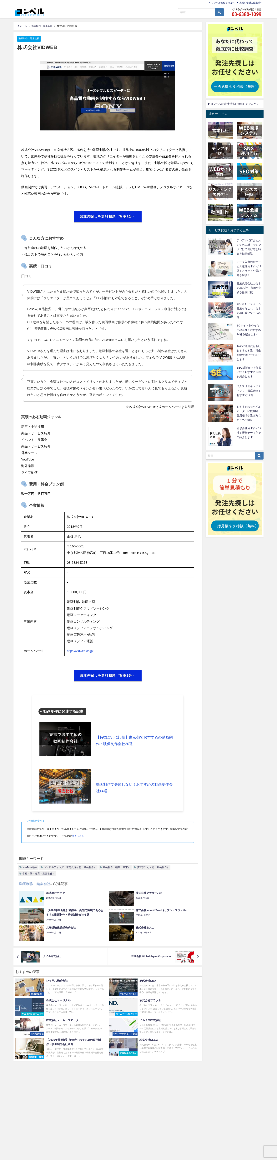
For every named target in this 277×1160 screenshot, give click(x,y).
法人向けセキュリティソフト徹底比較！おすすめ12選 (249, 390)
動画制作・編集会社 (29, 38)
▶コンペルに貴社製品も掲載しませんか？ (233, 103)
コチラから (78, 837)
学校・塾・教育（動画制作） (39, 874)
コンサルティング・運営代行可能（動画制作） (70, 868)
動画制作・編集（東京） (116, 868)
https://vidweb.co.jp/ (81, 651)
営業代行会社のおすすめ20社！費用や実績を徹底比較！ (249, 288)
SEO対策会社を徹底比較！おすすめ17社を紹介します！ (249, 372)
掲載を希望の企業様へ (250, 3)
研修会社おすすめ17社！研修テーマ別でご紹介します (249, 432)
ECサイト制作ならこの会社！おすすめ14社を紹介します (249, 330)
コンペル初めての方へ (222, 3)
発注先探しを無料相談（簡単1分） (108, 216)
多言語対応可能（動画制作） (153, 868)
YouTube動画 (30, 868)
